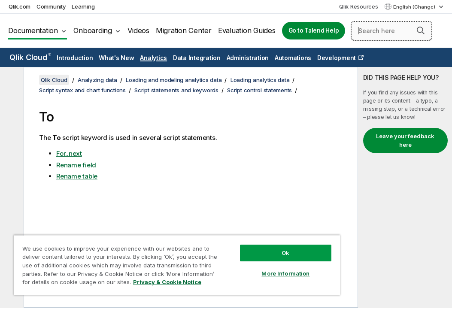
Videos (138, 30)
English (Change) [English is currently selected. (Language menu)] (415, 7)
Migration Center (184, 30)
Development (336, 57)
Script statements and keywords (176, 90)
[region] (145, 257)
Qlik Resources (358, 6)
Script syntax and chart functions (82, 90)
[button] (420, 30)
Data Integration (197, 57)
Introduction (75, 57)
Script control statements (259, 90)
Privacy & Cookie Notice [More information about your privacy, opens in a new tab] (72, 283)
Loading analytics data (260, 79)
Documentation (33, 30)
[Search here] (391, 31)
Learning (83, 6)
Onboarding (92, 30)
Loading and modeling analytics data (173, 79)
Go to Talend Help (313, 30)
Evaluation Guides (247, 30)
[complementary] (405, 187)
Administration (248, 57)
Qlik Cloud (30, 57)
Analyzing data (97, 79)
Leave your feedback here (405, 140)
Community (51, 6)
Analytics (153, 57)
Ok (231, 237)
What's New (116, 57)
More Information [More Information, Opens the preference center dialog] (231, 258)
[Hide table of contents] (10, 80)
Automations (293, 57)
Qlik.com (19, 6)
